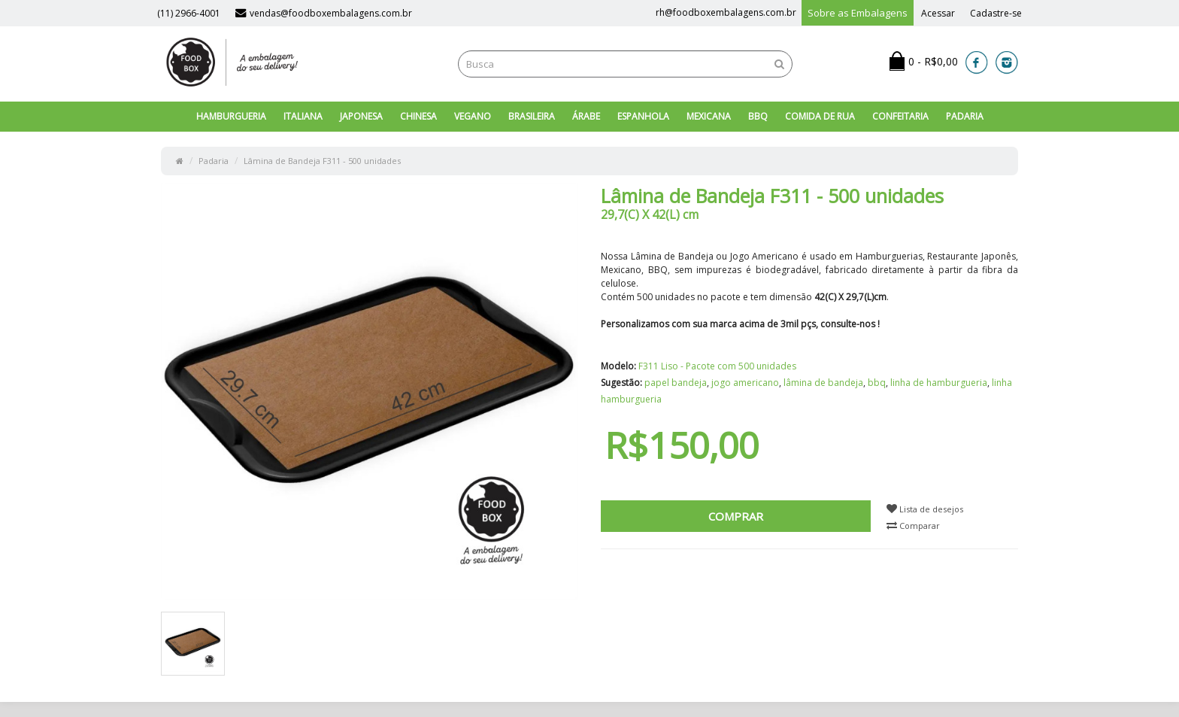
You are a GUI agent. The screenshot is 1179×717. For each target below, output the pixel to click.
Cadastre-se (996, 13)
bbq (877, 382)
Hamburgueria (231, 116)
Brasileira (531, 116)
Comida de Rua (820, 116)
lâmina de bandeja (823, 382)
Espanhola (643, 116)
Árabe (586, 116)
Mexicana (708, 116)
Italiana (303, 116)
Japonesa (361, 116)
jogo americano (745, 382)
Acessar (938, 13)
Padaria (965, 116)
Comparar (913, 525)
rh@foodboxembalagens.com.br (726, 12)
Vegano (472, 116)
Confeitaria (900, 116)
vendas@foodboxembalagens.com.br (323, 13)
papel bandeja (675, 382)
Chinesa (418, 116)
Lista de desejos (925, 509)
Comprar (735, 516)
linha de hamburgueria (938, 382)
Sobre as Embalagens (858, 13)
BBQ (758, 116)
